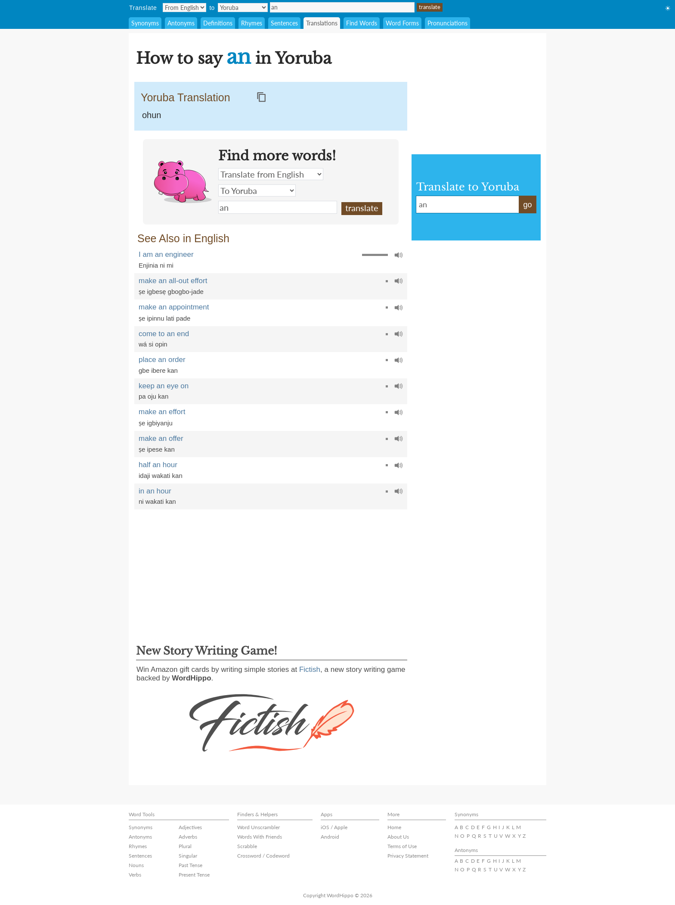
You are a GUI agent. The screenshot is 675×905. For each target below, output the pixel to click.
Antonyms (181, 23)
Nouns (136, 865)
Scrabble (247, 846)
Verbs (135, 874)
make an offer (161, 438)
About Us (398, 836)
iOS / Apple (334, 827)
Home (394, 827)
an (342, 7)
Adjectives (190, 827)
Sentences (284, 23)
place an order (162, 360)
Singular (188, 855)
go (527, 204)
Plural (185, 846)
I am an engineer (166, 254)
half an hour (158, 465)
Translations (322, 23)
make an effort (162, 412)
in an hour (155, 491)
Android (330, 836)
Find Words (361, 23)
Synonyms (145, 23)
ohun (151, 115)
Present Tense (194, 874)
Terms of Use (402, 846)
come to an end (164, 334)
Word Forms (402, 23)
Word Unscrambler (258, 827)
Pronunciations (447, 23)
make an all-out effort (173, 281)
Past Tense (190, 865)
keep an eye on (164, 386)
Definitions (217, 23)
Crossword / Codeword (263, 855)
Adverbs (188, 836)
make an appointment (174, 307)
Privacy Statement (407, 855)
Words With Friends (259, 836)
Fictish (309, 669)
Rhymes (251, 23)
